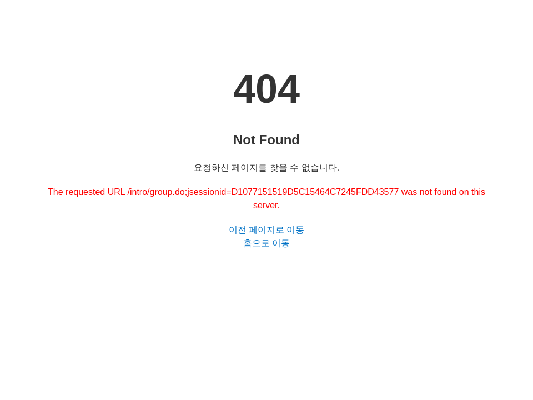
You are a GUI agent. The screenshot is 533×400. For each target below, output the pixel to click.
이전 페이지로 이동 (267, 229)
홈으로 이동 (266, 243)
